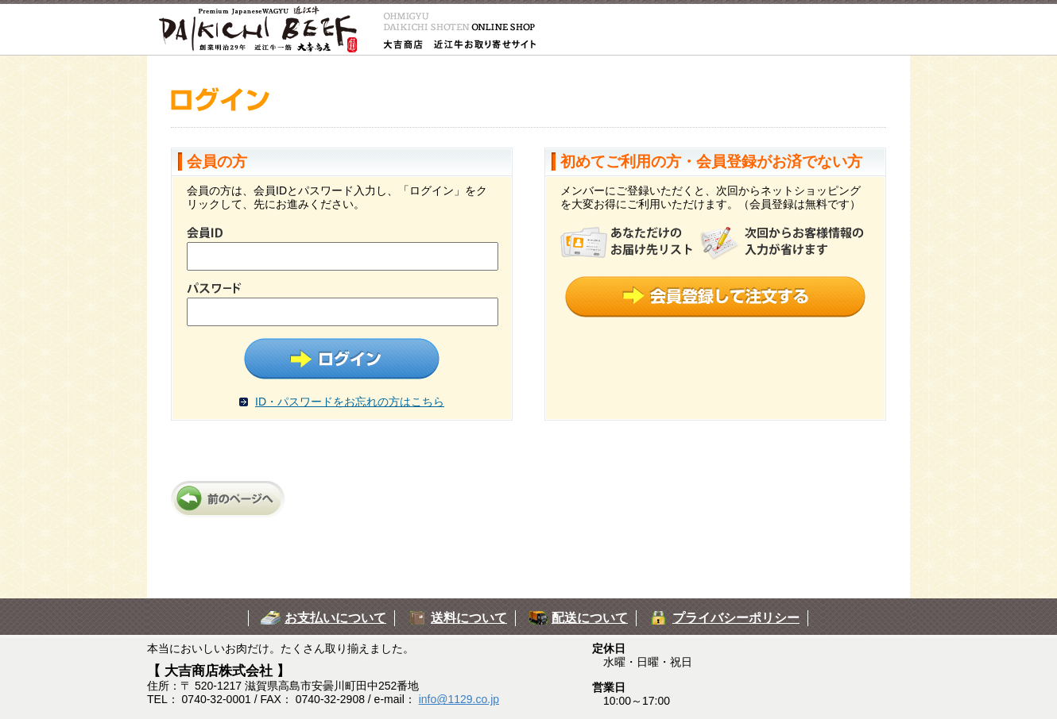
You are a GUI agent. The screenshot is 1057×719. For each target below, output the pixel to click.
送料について (469, 618)
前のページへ (230, 499)
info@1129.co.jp (459, 699)
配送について (590, 618)
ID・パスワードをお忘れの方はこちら (349, 401)
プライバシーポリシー (736, 618)
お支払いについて (335, 618)
